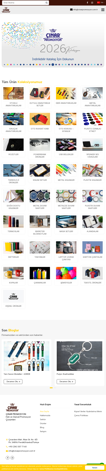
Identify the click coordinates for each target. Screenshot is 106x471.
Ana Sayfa (44, 411)
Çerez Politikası (81, 415)
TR (100, 2)
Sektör (43, 419)
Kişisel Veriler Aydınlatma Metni (88, 411)
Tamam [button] (94, 468)
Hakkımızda (45, 415)
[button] (51, 387)
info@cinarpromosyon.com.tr (84, 9)
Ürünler (43, 423)
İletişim (43, 431)
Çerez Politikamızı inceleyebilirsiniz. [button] (54, 469)
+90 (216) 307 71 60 (16, 446)
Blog (42, 427)
